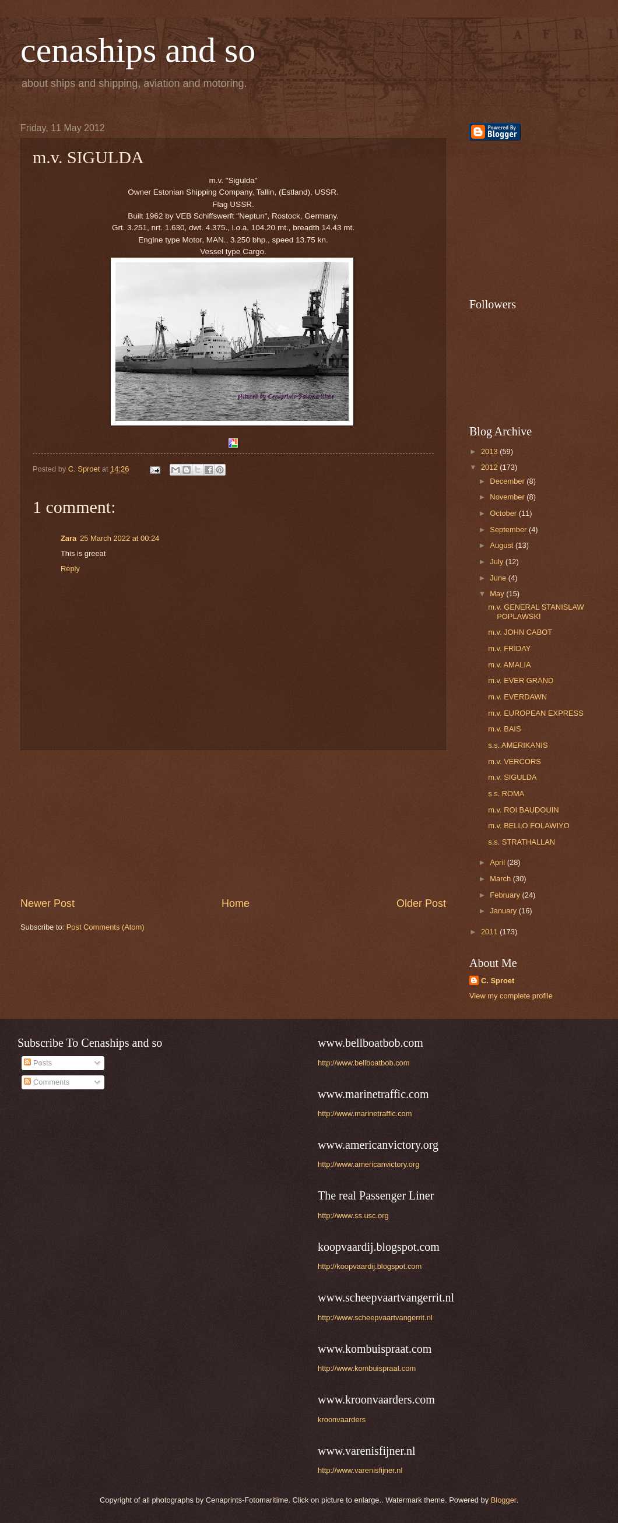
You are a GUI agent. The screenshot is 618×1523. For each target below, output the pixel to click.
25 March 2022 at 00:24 (119, 538)
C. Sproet (497, 980)
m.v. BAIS (504, 728)
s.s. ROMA (506, 793)
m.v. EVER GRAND (520, 680)
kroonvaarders (342, 1419)
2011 (490, 931)
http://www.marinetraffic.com (365, 1113)
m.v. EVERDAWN (517, 696)
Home (236, 903)
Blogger (504, 1500)
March (501, 878)
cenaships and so (137, 50)
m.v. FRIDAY (509, 648)
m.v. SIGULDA (512, 777)
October (504, 513)
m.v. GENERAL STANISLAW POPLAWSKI (536, 611)
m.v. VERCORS (514, 761)
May (498, 593)
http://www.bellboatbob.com (363, 1062)
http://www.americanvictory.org (368, 1164)
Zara (68, 538)
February (506, 895)
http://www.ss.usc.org (353, 1215)
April (498, 862)
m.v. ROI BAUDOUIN (523, 810)
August (502, 545)
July (497, 561)
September (509, 529)
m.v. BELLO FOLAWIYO (529, 825)
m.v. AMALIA (509, 664)
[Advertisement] (233, 823)
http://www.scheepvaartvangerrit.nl (375, 1317)
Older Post (421, 903)
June (499, 578)
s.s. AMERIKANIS (517, 745)
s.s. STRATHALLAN (521, 842)
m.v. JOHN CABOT (520, 632)
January (504, 910)
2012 (490, 467)
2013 (490, 451)
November (508, 497)
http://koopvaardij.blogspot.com (370, 1266)
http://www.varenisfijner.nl (360, 1470)
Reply (70, 568)
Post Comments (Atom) (105, 927)
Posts (38, 1062)
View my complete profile (511, 995)
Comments (46, 1082)
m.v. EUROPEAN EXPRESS (536, 713)
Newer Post (47, 903)
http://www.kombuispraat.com (367, 1368)
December (508, 481)
